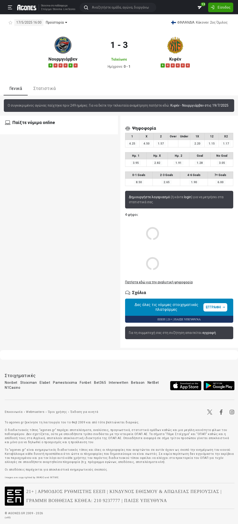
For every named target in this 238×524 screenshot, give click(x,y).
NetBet (153, 382)
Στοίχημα (46, 9)
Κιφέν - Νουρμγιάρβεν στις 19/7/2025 (199, 105)
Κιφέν (175, 59)
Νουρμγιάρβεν (62, 59)
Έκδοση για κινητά (84, 412)
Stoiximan (28, 382)
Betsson (138, 382)
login (187, 197)
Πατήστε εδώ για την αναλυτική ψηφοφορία (159, 282)
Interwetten (118, 382)
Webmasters (35, 412)
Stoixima (45, 5)
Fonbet (85, 382)
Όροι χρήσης (57, 412)
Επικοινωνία (14, 412)
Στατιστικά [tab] (44, 88)
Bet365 (100, 382)
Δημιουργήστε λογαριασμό (149, 197)
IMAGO (40, 477)
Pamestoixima (65, 382)
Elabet (45, 382)
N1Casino (13, 387)
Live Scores (69, 9)
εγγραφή (209, 333)
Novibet (11, 382)
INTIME (54, 477)
